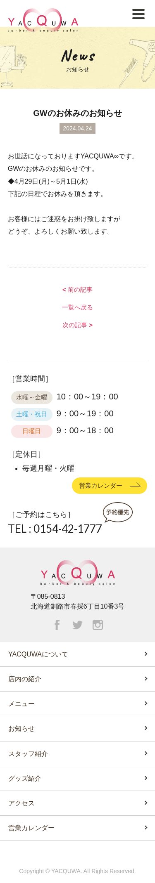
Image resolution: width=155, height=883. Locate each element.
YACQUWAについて (38, 654)
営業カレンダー (100, 485)
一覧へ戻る (77, 307)
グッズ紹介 (24, 778)
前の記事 (77, 289)
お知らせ (21, 728)
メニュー (21, 703)
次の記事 (77, 324)
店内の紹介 (24, 678)
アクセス (21, 803)
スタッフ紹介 (28, 753)
